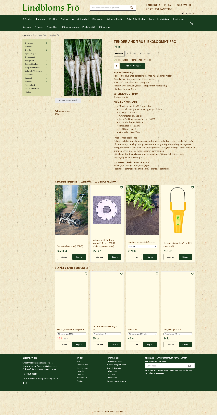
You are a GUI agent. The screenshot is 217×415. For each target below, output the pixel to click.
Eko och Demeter (114, 368)
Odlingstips (104, 26)
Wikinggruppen (116, 411)
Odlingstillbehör (115, 19)
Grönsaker (27, 19)
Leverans (81, 374)
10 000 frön (144, 53)
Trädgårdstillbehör (136, 19)
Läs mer (64, 257)
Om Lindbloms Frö (114, 361)
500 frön (119, 53)
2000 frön (131, 53)
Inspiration (178, 19)
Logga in (80, 371)
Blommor (41, 19)
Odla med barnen (70, 26)
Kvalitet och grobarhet (116, 364)
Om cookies (112, 377)
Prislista (28, 92)
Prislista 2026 (88, 26)
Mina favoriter (82, 368)
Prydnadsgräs (67, 19)
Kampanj (26, 26)
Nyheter (39, 26)
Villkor (79, 361)
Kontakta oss (82, 364)
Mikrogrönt (97, 19)
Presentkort (52, 26)
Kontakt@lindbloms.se (46, 369)
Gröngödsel (83, 19)
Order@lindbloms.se (44, 363)
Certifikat (111, 374)
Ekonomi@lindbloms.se (47, 366)
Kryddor (53, 19)
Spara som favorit (68, 100)
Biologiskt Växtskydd (159, 19)
